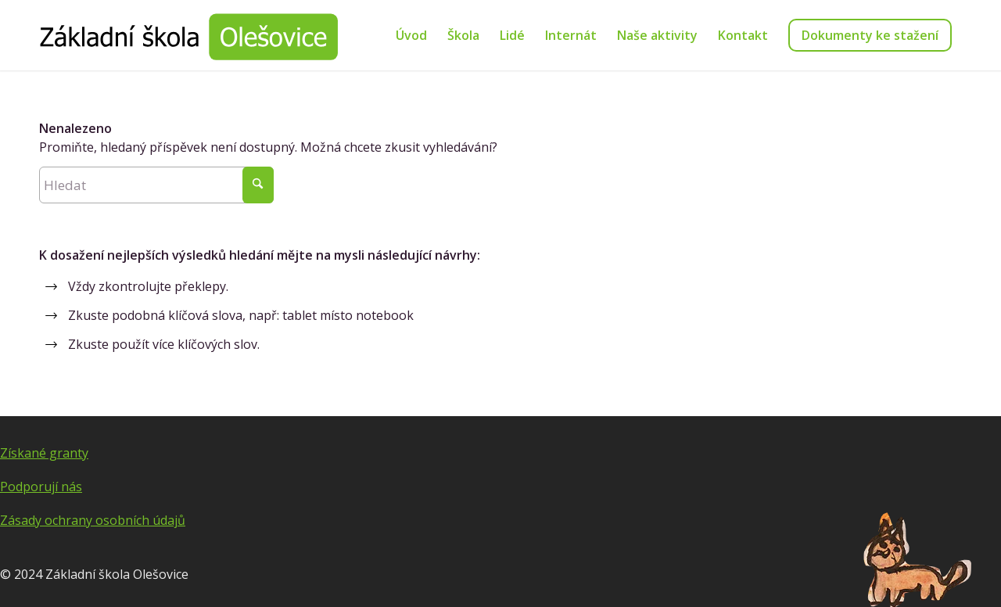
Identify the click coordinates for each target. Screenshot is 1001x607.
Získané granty (44, 453)
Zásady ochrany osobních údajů (92, 520)
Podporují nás (41, 486)
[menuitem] (411, 35)
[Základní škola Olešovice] (188, 35)
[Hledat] (156, 185)
